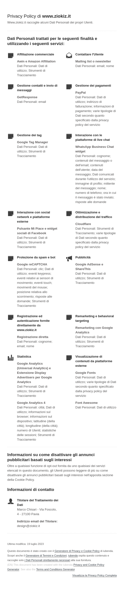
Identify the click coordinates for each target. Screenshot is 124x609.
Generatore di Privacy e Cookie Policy (76, 550)
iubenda (73, 555)
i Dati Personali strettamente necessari (47, 560)
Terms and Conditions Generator (55, 569)
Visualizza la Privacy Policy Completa (94, 575)
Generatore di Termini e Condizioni (46, 555)
